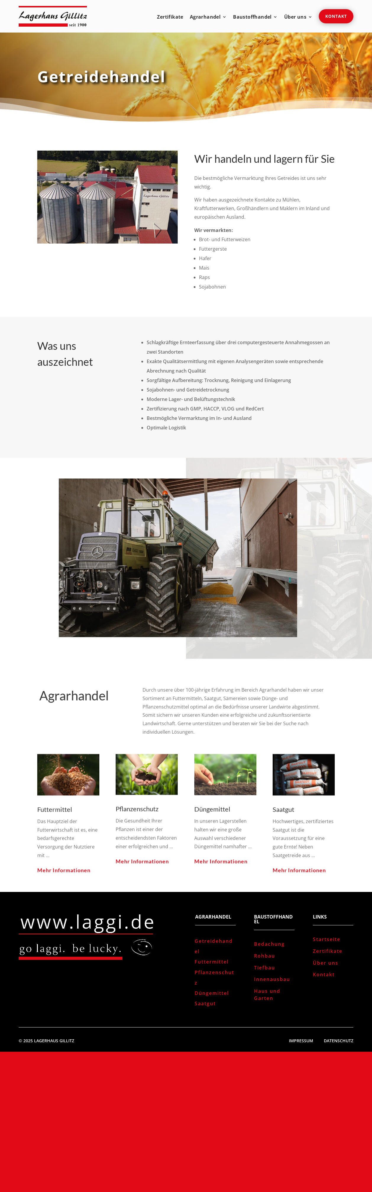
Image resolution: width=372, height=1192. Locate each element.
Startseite (326, 939)
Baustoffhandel (252, 17)
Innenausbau (272, 979)
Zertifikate (170, 17)
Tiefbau (264, 967)
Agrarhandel (205, 17)
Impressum (301, 1040)
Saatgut (205, 1003)
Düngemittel (212, 993)
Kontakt (336, 16)
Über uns (295, 17)
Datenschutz (338, 1040)
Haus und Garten (267, 994)
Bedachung (269, 944)
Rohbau (264, 956)
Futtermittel (212, 962)
